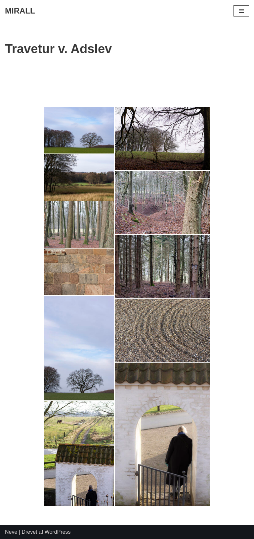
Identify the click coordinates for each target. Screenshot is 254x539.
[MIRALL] (20, 11)
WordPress (58, 532)
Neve (11, 532)
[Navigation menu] (241, 11)
